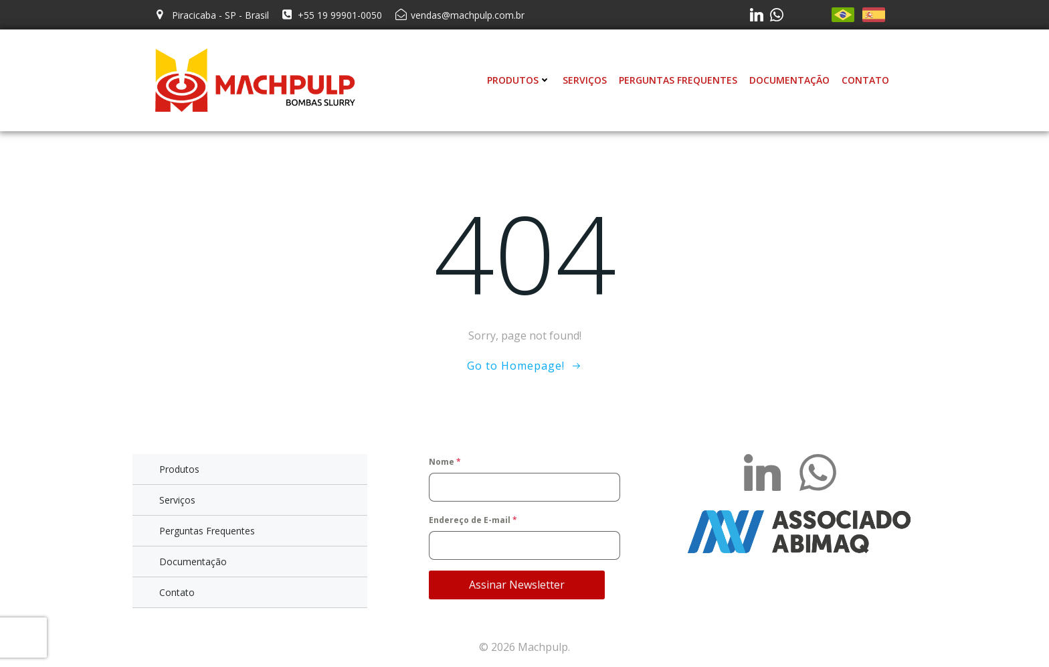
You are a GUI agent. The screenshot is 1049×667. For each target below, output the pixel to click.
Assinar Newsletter (517, 584)
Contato (865, 80)
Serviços (585, 80)
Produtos (519, 80)
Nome (445, 461)
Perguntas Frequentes (678, 80)
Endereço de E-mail (473, 520)
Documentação (789, 80)
